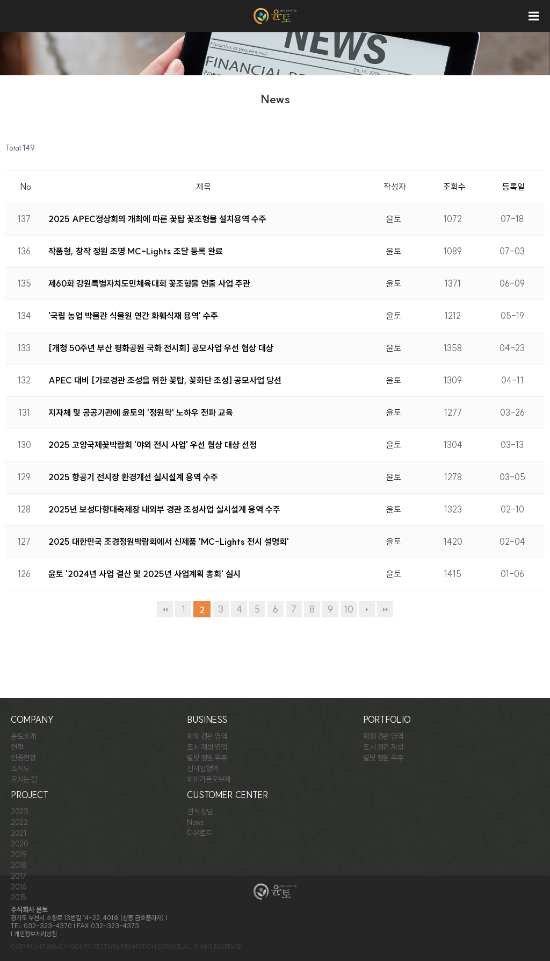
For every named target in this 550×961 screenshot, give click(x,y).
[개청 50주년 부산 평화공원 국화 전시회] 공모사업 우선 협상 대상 (160, 348)
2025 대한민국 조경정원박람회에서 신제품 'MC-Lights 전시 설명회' (168, 541)
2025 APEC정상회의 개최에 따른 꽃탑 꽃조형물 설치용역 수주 (157, 218)
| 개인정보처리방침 (34, 934)
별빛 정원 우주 (207, 758)
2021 (18, 833)
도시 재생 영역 (207, 747)
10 (348, 609)
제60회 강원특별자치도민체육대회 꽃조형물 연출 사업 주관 (149, 283)
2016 (18, 887)
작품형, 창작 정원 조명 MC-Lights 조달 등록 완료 (135, 251)
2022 (19, 822)
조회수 (454, 186)
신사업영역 (202, 768)
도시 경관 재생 (383, 747)
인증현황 (23, 758)
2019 (18, 854)
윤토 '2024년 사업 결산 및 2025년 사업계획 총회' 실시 (144, 573)
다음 (367, 609)
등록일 (513, 186)
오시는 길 (24, 779)
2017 (18, 876)
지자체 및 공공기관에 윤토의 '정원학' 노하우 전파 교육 (140, 412)
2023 (19, 811)
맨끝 (385, 609)
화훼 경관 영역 (207, 736)
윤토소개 (23, 736)
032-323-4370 (48, 926)
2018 (18, 865)
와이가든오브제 (208, 779)
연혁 (17, 747)
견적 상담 (200, 811)
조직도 (20, 768)
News (195, 822)
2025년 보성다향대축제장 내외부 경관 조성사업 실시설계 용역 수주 (164, 509)
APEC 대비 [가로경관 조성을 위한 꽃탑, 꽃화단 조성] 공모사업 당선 (164, 380)
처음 (165, 609)
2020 (19, 844)
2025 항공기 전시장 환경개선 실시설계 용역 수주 (133, 477)
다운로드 (199, 833)
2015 (18, 897)
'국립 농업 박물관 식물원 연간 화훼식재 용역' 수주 (133, 315)
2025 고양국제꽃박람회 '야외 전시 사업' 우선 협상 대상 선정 (152, 444)
